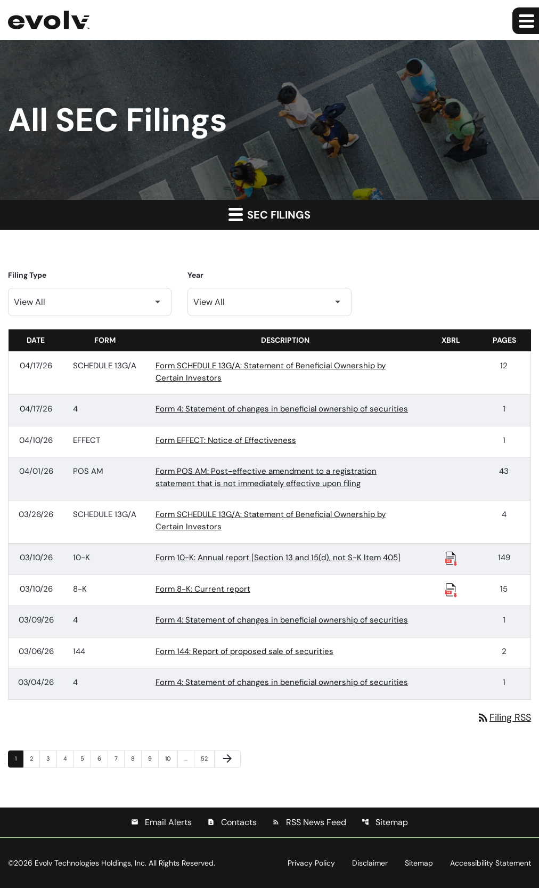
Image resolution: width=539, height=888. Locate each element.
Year (195, 275)
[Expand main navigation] (525, 20)
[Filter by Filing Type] (90, 302)
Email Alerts (161, 822)
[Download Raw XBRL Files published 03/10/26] (451, 558)
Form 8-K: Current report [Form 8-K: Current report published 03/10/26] (203, 589)
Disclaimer (370, 863)
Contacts (232, 822)
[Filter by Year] (269, 302)
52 (206, 758)
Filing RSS (504, 717)
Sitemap (385, 822)
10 (171, 758)
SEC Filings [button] (269, 214)
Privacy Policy (311, 863)
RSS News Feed (309, 822)
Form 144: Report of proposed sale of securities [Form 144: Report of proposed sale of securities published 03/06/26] (244, 651)
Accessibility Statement (490, 863)
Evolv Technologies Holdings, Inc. (90, 863)
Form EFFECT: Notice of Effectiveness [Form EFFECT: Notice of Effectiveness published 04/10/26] (226, 440)
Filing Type (27, 275)
